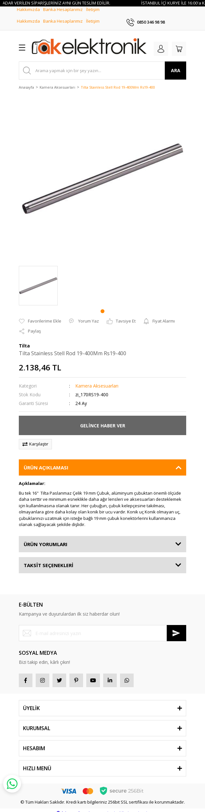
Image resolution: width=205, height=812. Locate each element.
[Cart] (179, 42)
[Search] (102, 64)
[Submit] (176, 627)
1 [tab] (102, 305)
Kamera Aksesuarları (96, 380)
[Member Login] (161, 42)
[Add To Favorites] (40, 315)
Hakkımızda (28, 15)
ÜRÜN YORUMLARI (45, 537)
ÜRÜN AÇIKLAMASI (46, 461)
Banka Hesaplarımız (63, 15)
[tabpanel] (38, 279)
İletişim (93, 15)
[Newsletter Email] (102, 627)
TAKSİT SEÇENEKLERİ (48, 558)
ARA (175, 64)
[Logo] (89, 41)
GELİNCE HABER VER (102, 419)
